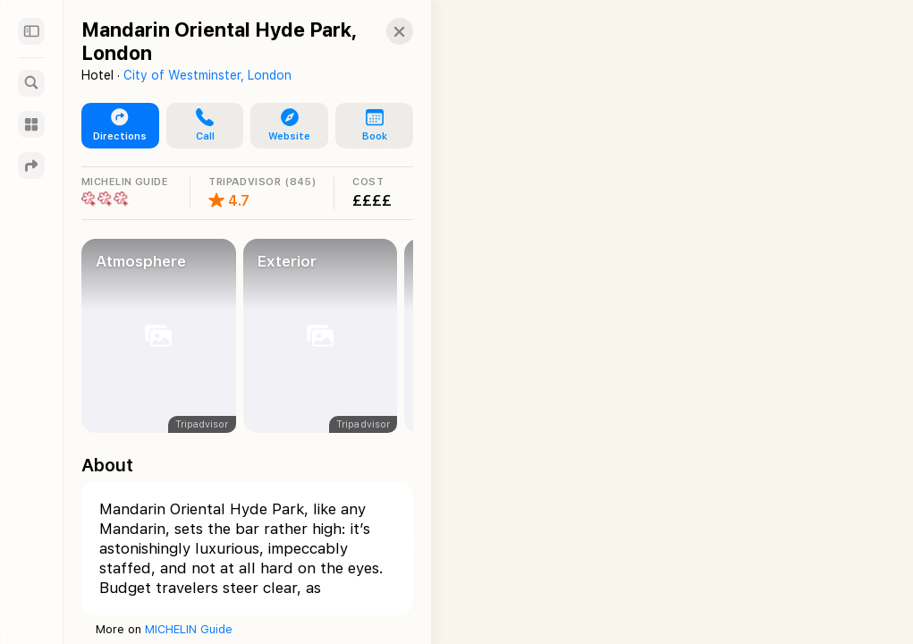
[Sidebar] (31, 31)
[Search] (31, 83)
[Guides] (31, 124)
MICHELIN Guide (188, 629)
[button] (383, 31)
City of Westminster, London (207, 75)
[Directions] (31, 165)
